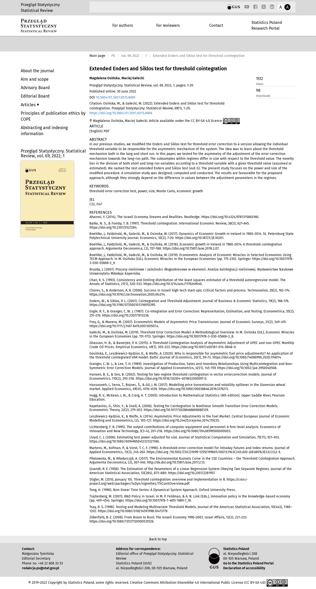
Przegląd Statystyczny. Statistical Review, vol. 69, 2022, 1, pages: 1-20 (141, 85)
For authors (122, 25)
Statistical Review (37, 10)
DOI (112, 97)
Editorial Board (35, 96)
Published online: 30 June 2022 (112, 91)
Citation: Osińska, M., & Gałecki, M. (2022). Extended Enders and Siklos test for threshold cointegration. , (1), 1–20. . (156, 108)
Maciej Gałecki (132, 78)
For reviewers (168, 25)
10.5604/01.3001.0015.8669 (115, 97)
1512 (259, 78)
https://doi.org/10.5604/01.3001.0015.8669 (120, 113)
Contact (216, 25)
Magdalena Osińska (104, 78)
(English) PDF (99, 131)
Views (259, 84)
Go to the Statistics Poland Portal (248, 563)
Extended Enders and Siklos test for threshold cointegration (158, 69)
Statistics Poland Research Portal (266, 25)
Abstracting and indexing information (44, 130)
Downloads (263, 96)
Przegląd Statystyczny (40, 4)
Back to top (158, 539)
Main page (97, 56)
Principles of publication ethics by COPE (53, 116)
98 (258, 90)
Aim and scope (35, 79)
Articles (29, 104)
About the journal (37, 70)
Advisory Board (35, 87)
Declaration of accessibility (244, 568)
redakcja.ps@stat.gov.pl (40, 568)
